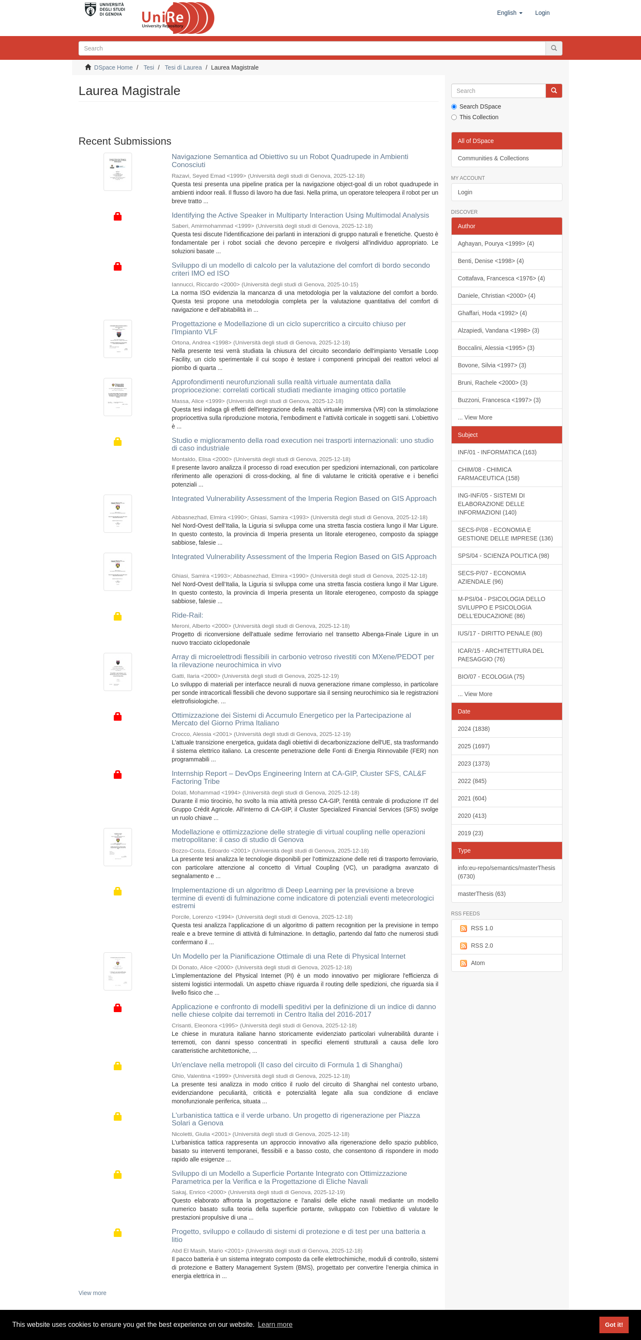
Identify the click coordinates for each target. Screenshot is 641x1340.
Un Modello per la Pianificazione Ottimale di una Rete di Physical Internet (288, 956)
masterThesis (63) (482, 893)
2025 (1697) (474, 746)
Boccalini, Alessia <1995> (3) (496, 347)
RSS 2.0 (475, 946)
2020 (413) (472, 815)
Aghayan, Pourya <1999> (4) (496, 243)
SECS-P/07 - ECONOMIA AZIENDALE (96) (492, 577)
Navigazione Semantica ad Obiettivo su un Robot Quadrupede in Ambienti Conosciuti (289, 161)
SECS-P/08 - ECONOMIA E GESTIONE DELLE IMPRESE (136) (505, 534)
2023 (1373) (474, 763)
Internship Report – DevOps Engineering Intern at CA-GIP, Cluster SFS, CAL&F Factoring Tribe (298, 777)
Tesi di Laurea (183, 67)
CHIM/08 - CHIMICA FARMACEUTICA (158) (489, 473)
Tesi (148, 67)
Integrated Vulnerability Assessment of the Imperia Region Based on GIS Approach (303, 499)
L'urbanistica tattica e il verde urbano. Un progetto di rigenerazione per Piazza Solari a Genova (295, 1119)
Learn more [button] (275, 1324)
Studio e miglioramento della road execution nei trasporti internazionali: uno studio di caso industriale (302, 444)
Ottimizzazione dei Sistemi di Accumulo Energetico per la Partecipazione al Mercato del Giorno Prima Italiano (291, 719)
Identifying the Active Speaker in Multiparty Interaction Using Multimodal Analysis (300, 215)
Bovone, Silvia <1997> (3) (492, 365)
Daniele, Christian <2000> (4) (497, 295)
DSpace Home (113, 67)
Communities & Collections (493, 158)
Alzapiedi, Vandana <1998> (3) (499, 330)
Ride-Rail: (187, 615)
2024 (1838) (474, 728)
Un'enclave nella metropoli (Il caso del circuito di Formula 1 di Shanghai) (286, 1065)
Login (465, 192)
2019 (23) (471, 833)
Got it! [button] (614, 1324)
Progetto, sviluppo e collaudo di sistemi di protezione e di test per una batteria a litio (298, 1236)
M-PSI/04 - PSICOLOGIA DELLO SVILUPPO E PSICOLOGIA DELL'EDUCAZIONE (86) (501, 607)
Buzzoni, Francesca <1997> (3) (499, 400)
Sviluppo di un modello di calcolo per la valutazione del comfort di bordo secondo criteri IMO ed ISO (300, 269)
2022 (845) (472, 781)
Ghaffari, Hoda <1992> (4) (492, 313)
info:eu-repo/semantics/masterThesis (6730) (507, 872)
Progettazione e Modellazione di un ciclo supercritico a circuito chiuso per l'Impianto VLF (288, 328)
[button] (510, 12)
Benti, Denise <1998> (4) (491, 260)
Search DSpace (476, 106)
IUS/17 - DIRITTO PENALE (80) (500, 633)
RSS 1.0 (475, 928)
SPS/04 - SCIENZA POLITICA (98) (504, 555)
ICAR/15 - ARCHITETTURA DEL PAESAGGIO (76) (501, 655)
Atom (471, 963)
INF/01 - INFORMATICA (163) (497, 452)
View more (93, 1293)
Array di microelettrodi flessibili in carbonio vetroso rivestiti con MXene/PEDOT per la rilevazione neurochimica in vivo (302, 661)
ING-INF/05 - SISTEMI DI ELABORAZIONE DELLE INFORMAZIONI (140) (491, 504)
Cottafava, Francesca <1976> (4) (501, 278)
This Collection (475, 117)
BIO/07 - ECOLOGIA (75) (491, 676)
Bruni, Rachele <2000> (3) (493, 382)
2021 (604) (472, 798)
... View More (475, 417)
